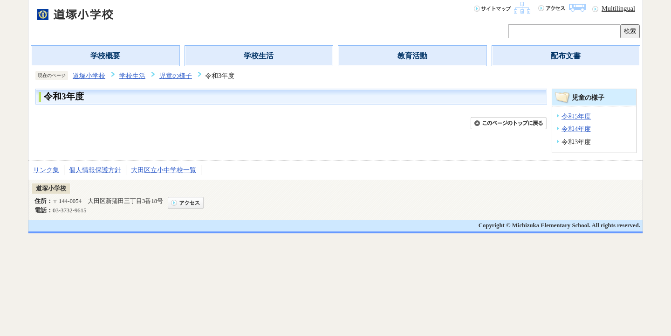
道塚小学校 (89, 75)
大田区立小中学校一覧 (163, 170)
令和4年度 (576, 129)
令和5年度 (576, 116)
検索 (630, 31)
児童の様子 (175, 75)
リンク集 (46, 170)
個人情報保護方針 (95, 170)
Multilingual (618, 8)
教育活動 (412, 56)
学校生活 (259, 56)
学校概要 (105, 56)
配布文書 (566, 56)
